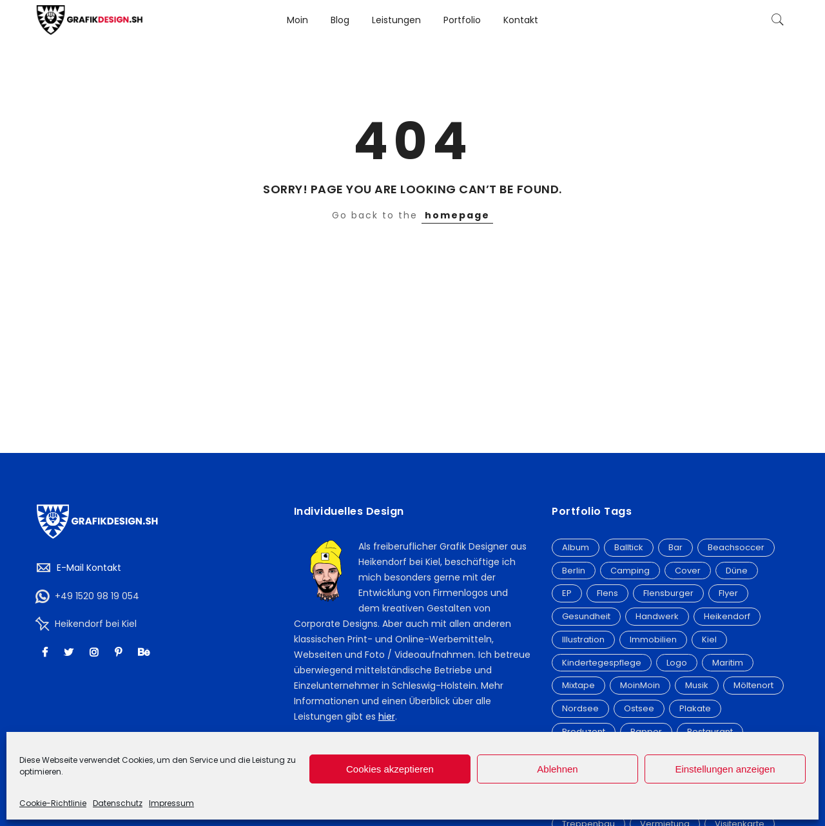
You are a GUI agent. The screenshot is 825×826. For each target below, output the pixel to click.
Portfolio (462, 20)
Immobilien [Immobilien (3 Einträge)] (653, 639)
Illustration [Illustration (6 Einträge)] (583, 639)
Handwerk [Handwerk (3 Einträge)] (657, 616)
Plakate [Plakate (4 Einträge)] (695, 708)
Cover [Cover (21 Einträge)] (688, 570)
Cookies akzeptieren (390, 769)
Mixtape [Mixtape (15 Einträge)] (578, 685)
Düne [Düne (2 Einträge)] (737, 570)
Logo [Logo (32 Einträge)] (676, 663)
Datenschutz (117, 803)
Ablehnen (557, 769)
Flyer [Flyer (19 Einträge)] (728, 593)
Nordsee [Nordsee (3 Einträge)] (580, 708)
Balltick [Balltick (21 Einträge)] (628, 547)
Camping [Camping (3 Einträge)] (630, 570)
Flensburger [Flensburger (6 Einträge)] (668, 593)
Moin (297, 20)
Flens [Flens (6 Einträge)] (607, 593)
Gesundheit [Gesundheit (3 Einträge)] (586, 616)
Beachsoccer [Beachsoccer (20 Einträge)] (736, 547)
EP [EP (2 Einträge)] (567, 593)
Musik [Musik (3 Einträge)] (696, 685)
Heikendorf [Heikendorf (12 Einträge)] (727, 616)
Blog (340, 20)
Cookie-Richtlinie (52, 803)
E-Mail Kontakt (89, 567)
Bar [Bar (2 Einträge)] (675, 547)
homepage (457, 215)
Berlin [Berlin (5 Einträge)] (573, 570)
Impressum (171, 803)
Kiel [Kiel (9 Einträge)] (709, 639)
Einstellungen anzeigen (725, 769)
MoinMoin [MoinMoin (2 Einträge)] (640, 685)
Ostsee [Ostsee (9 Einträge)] (639, 708)
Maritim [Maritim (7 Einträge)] (727, 663)
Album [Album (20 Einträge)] (575, 547)
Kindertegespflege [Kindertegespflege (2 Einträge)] (601, 663)
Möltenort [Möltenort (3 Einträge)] (753, 685)
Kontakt (520, 20)
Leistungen (396, 20)
